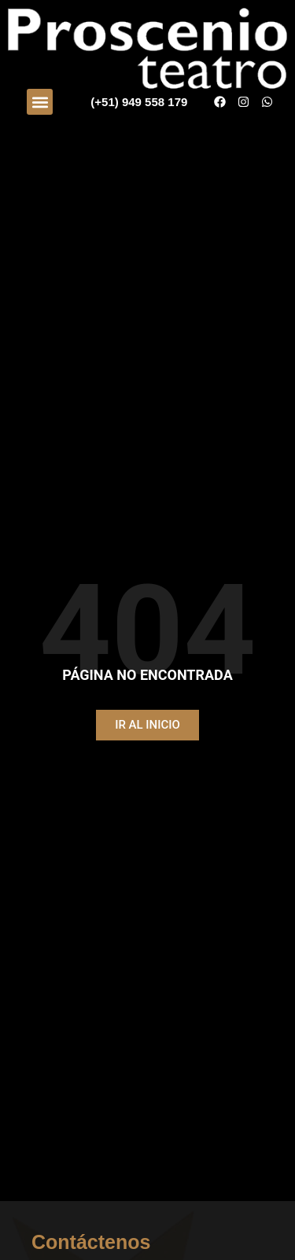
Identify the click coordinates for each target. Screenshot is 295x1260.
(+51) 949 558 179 (138, 101)
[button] (40, 102)
